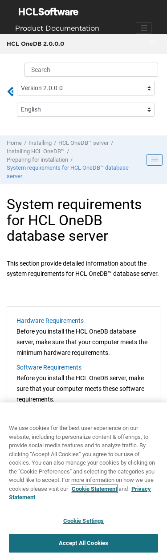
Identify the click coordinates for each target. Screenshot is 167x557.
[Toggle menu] (152, 44)
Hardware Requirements (50, 320)
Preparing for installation (37, 159)
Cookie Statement (94, 488)
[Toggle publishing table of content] (155, 160)
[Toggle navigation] (144, 28)
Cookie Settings (83, 520)
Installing (40, 142)
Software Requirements (48, 367)
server (83, 142)
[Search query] (91, 70)
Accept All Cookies (83, 543)
